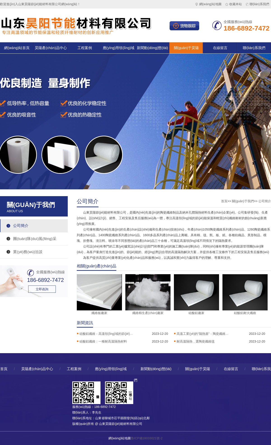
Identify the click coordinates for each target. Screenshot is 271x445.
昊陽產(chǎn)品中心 (51, 48)
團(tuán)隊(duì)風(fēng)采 (34, 239)
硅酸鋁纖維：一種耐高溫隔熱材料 (103, 341)
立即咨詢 (42, 289)
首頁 (224, 201)
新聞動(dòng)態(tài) (152, 48)
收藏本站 (233, 4)
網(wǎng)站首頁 (17, 48)
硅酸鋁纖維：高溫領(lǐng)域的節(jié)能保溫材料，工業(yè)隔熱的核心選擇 (106, 334)
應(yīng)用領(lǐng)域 (119, 48)
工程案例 (84, 48)
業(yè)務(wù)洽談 (27, 252)
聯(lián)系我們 (257, 4)
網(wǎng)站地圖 (208, 4)
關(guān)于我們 (243, 201)
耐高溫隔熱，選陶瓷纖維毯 (196, 341)
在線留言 (220, 48)
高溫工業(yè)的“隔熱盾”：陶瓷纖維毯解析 (204, 334)
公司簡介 (20, 226)
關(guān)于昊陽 (186, 48)
